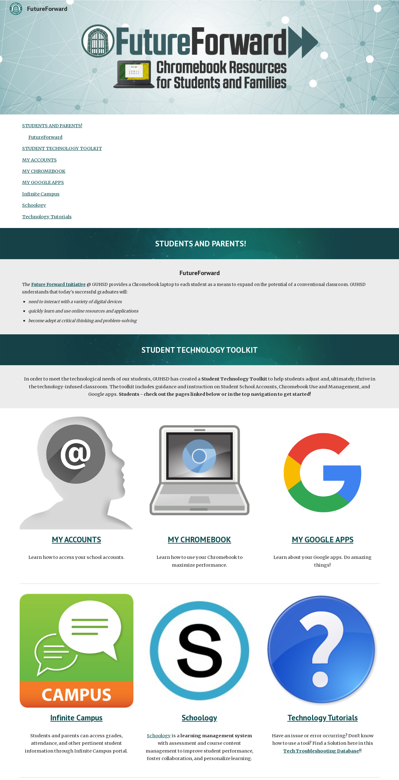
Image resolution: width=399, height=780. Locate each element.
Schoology (34, 205)
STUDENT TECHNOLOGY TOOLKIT (62, 148)
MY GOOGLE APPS (43, 182)
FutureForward (45, 137)
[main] (199, 243)
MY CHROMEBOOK (43, 171)
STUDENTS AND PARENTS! (52, 125)
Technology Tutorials (47, 217)
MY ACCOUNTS (39, 160)
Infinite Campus (41, 194)
